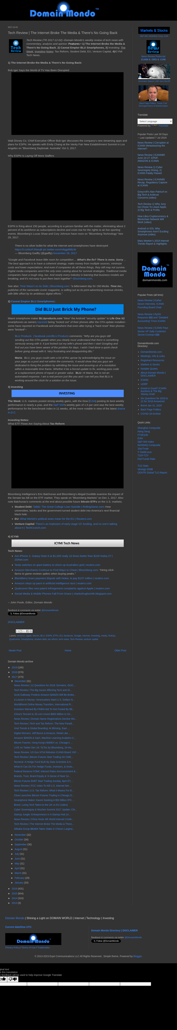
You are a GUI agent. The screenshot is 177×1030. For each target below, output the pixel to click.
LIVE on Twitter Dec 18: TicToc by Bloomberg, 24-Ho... (43, 747)
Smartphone (27, 639)
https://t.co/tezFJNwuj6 (28, 249)
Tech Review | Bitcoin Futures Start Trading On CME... (43, 757)
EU (61, 636)
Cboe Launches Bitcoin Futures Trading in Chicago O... (44, 795)
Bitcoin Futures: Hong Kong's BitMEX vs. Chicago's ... (43, 742)
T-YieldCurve (145, 452)
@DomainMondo (50, 610)
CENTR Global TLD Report (152, 472)
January (19, 882)
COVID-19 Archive (151, 413)
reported (42, 321)
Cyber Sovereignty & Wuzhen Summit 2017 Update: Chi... (45, 809)
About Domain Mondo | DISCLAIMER (153, 374)
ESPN (49, 636)
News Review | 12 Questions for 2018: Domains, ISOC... (45, 685)
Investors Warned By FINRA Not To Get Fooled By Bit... (44, 709)
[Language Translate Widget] (155, 121)
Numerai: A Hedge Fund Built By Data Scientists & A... (43, 761)
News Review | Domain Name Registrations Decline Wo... (45, 718)
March (18, 873)
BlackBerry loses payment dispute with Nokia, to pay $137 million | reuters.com (62, 578)
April (17, 868)
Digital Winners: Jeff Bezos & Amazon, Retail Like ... (42, 733)
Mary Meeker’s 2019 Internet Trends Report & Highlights (153, 242)
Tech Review (76, 639)
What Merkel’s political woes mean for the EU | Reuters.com (56, 518)
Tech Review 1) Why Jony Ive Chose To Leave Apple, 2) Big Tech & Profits (152, 207)
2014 (15, 898)
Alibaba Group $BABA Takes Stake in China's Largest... (44, 828)
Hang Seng (144, 431)
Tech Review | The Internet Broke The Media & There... (44, 824)
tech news (64, 639)
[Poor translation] (12, 979)
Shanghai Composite (149, 428)
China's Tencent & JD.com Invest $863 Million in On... (43, 714)
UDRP (144, 384)
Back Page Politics (151, 409)
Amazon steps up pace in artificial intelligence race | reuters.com (53, 583)
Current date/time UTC (18, 927)
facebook (68, 636)
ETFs (55, 636)
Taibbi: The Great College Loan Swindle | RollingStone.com (68, 506)
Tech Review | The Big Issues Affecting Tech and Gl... (43, 690)
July (17, 853)
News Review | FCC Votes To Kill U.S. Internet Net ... (43, 785)
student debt (41, 639)
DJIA (92, 401)
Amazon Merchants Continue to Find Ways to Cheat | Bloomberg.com (56, 569)
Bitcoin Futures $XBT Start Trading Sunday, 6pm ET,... (43, 781)
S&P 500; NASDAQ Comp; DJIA (154, 36)
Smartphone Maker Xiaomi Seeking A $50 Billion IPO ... (44, 800)
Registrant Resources (152, 360)
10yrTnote (143, 448)
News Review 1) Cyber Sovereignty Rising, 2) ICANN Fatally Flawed (150, 170)
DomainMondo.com (151, 351)
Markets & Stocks (150, 364)
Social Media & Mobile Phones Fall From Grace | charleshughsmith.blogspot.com (63, 593)
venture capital (91, 639)
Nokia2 (111, 636)
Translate (159, 125)
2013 (15, 903)
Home (68, 650)
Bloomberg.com (82, 278)
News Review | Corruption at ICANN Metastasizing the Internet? (153, 145)
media (104, 636)
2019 (15, 667)
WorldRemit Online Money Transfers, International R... (43, 704)
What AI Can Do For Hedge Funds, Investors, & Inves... (44, 766)
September (21, 844)
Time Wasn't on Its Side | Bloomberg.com (44, 286)
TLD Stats (143, 465)
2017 (15, 677)
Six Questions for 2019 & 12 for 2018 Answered (154, 400)
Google (77, 636)
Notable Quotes (149, 368)
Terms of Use (29, 947)
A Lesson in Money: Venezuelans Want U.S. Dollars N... (44, 699)
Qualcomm (14, 639)
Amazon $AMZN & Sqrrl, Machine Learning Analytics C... (45, 737)
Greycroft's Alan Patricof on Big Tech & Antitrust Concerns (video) (152, 194)
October (19, 839)
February (20, 877)
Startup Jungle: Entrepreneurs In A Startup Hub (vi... (42, 814)
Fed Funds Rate (146, 459)
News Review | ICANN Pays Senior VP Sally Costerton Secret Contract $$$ (153, 331)
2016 (15, 888)
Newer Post (15, 650)
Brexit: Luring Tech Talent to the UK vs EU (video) (41, 804)
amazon (21, 636)
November (20, 834)
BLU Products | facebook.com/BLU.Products (42, 336)
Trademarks (43, 947)
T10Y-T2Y (143, 455)
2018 (15, 672)
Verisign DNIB (145, 469)
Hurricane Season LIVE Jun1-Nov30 (154, 81)
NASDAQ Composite (149, 445)
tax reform (53, 639)
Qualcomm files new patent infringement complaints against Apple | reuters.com (62, 588)
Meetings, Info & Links (153, 356)
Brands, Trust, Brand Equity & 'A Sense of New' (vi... (42, 776)
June (18, 858)
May (17, 863)
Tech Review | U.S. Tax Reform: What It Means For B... (44, 790)
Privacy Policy (12, 947)
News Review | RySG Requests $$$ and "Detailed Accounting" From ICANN (153, 317)
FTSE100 (143, 435)
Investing (95, 636)
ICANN (144, 379)
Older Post (120, 650)
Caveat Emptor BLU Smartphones (32, 301)
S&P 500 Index (146, 441)
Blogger (137, 956)
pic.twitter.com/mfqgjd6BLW (59, 249)
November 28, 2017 (65, 253)
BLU (42, 636)
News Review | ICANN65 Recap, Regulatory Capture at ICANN (152, 182)
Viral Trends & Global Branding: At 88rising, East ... (41, 728)
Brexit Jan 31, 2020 (151, 405)
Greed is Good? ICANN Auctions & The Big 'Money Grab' (153, 391)
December (20, 681)
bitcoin (36, 636)
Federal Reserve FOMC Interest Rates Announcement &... (45, 771)
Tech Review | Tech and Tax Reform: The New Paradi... (44, 723)
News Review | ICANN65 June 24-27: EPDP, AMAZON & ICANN (151, 158)
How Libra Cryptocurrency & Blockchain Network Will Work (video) (153, 219)
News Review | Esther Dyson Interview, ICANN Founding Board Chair (151, 304)
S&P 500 (58, 404)
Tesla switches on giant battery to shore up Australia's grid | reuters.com (57, 564)
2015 (15, 893)
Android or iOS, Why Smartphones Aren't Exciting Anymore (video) (153, 231)
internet (86, 636)
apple (29, 636)
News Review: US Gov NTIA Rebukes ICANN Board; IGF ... (46, 752)
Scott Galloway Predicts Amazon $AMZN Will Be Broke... (45, 694)
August (19, 849)
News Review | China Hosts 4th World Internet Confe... (44, 819)
